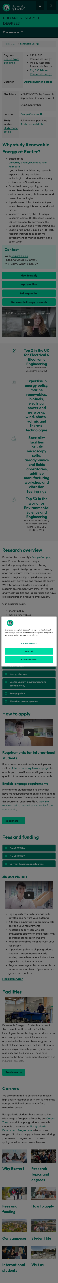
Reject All (29, 651)
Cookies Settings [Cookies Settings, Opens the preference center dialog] (29, 643)
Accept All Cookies (29, 659)
